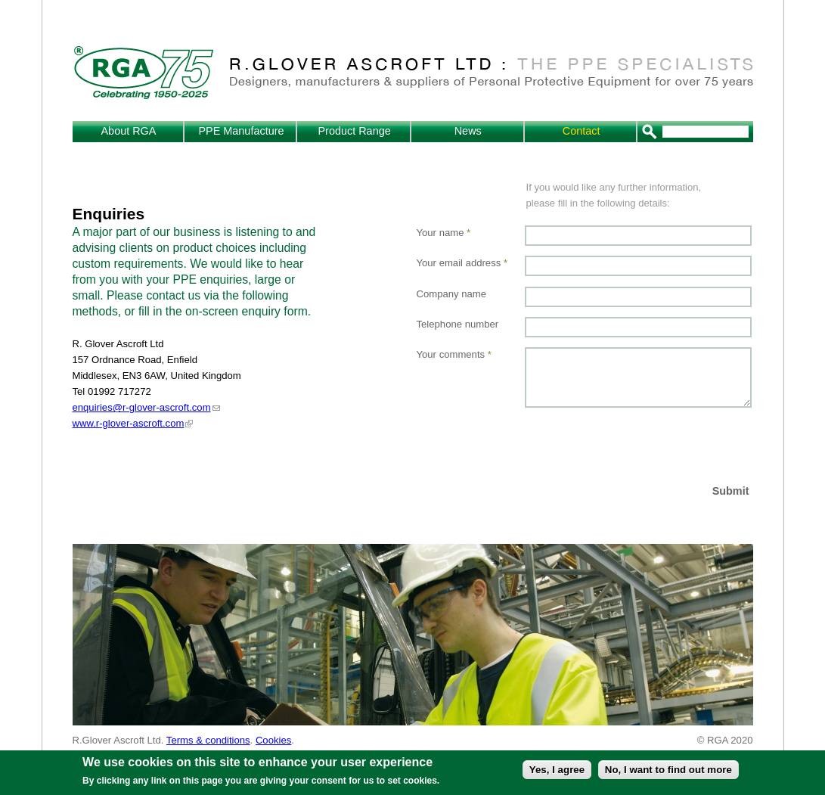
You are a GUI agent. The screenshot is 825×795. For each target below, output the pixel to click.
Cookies (273, 740)
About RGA (129, 131)
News (468, 131)
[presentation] (640, 444)
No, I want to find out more (668, 769)
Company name (452, 294)
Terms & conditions (208, 740)
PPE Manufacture (241, 131)
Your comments (454, 354)
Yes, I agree (557, 769)
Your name (444, 232)
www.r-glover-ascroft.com (129, 423)
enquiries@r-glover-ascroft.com (142, 407)
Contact (581, 131)
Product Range (354, 131)
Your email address (462, 263)
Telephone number (458, 324)
